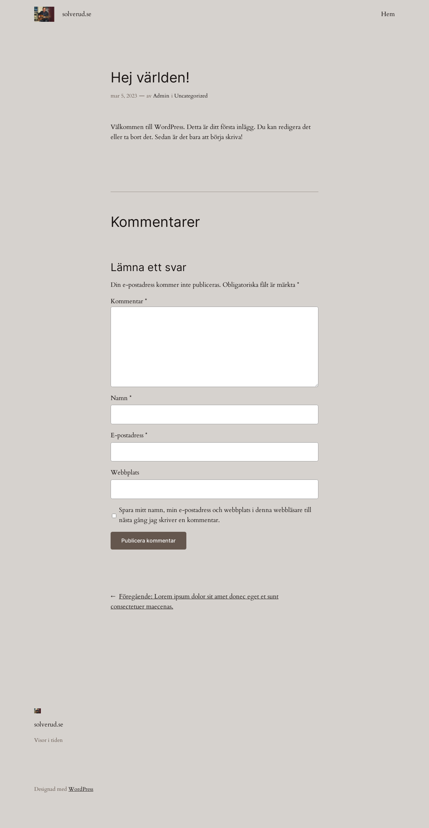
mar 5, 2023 (124, 96)
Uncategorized (191, 96)
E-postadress (129, 435)
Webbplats (125, 472)
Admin (161, 96)
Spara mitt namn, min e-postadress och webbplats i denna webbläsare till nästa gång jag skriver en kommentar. (215, 515)
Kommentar (129, 301)
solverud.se (76, 14)
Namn (121, 398)
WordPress (80, 789)
